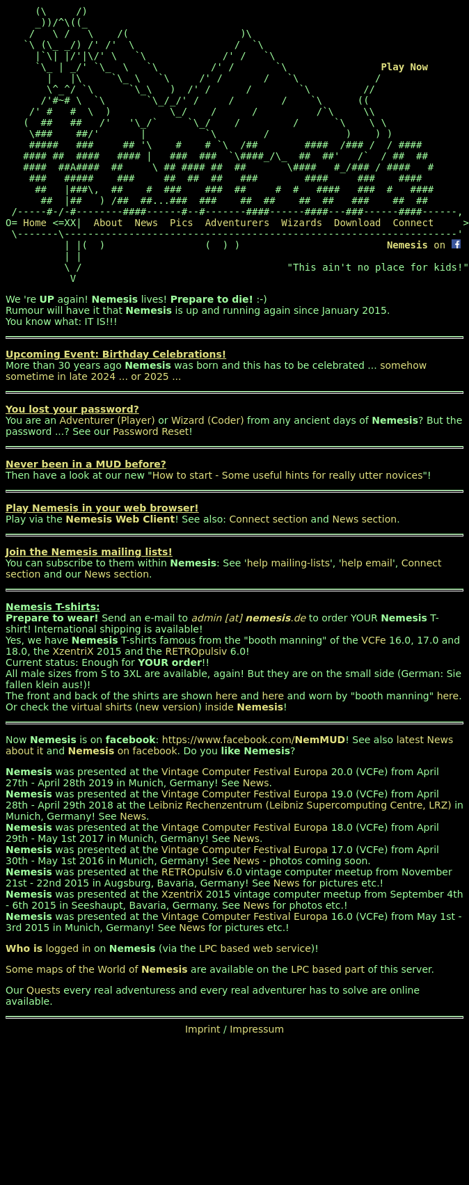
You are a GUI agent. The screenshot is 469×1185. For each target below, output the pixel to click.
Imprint (203, 1029)
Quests (43, 990)
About (107, 222)
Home (35, 222)
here (227, 695)
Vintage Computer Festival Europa (244, 771)
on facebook (122, 750)
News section (364, 519)
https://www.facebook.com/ (253, 739)
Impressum (257, 1029)
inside (244, 707)
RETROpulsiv (196, 651)
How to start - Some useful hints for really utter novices (287, 475)
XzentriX (73, 651)
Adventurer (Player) (107, 420)
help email (367, 562)
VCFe (373, 640)
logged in (48, 948)
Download (357, 222)
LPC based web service (255, 948)
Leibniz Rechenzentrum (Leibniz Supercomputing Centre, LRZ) (300, 805)
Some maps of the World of (97, 969)
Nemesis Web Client (120, 519)
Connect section (268, 519)
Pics (181, 222)
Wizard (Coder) (207, 420)
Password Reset (151, 431)
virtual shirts (101, 707)
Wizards (301, 222)
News (146, 222)
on (424, 244)
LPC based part (328, 969)
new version (168, 707)
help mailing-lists (288, 562)
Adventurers (237, 222)
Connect (413, 222)
